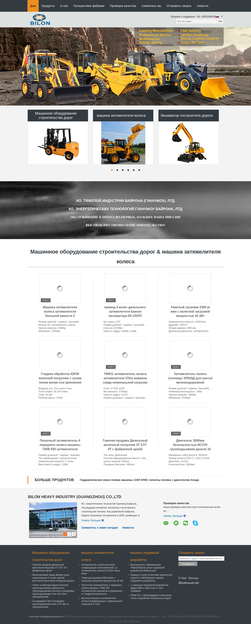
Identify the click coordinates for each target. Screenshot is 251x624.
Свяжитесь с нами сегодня (99, 527)
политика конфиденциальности (46, 616)
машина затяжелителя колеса (121, 115)
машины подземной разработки (144, 556)
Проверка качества (123, 5)
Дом (33, 5)
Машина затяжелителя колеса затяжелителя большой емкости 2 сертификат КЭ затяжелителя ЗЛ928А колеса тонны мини (60, 316)
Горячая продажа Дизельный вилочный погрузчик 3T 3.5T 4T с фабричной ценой (125, 445)
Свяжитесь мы (151, 5)
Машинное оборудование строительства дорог (56, 115)
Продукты (48, 5)
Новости (202, 5)
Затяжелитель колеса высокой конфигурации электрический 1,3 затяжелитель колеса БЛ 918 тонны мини (100, 569)
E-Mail (182, 578)
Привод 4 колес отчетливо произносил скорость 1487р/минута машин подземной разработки (151, 578)
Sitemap (193, 578)
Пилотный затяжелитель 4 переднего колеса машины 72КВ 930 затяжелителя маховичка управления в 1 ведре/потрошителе (60, 449)
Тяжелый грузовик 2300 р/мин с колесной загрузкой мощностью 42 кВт (190, 311)
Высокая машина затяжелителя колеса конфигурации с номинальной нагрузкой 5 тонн (101, 601)
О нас (64, 5)
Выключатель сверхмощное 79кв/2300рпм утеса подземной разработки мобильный (147, 567)
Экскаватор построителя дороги (186, 115)
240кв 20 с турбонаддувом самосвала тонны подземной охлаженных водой (151, 597)
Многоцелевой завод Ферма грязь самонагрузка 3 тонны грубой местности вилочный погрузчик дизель (53, 578)
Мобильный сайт (188, 583)
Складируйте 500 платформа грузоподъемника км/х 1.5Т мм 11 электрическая (50, 604)
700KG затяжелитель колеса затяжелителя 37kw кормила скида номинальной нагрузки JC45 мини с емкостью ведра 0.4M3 (125, 382)
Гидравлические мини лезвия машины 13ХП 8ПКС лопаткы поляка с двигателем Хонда (139, 479)
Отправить (187, 563)
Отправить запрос (179, 5)
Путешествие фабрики (89, 5)
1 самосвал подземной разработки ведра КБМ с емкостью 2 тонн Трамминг (149, 588)
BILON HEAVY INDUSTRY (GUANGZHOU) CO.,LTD (74, 497)
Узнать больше (92, 520)
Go (220, 21)
